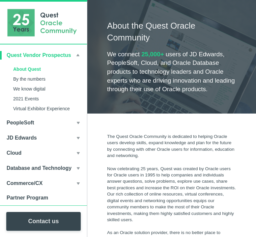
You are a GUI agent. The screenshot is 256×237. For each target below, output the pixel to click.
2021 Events (26, 98)
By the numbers (29, 79)
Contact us (43, 221)
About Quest (27, 69)
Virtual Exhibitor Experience (41, 108)
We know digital (29, 89)
